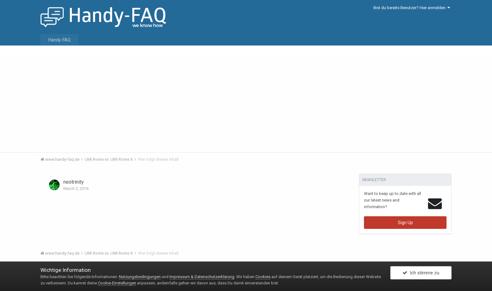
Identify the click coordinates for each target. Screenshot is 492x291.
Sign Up (405, 222)
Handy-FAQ (59, 39)
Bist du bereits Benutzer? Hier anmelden (411, 7)
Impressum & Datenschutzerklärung (201, 276)
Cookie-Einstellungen (117, 283)
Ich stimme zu (421, 273)
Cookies (262, 276)
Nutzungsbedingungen (140, 276)
